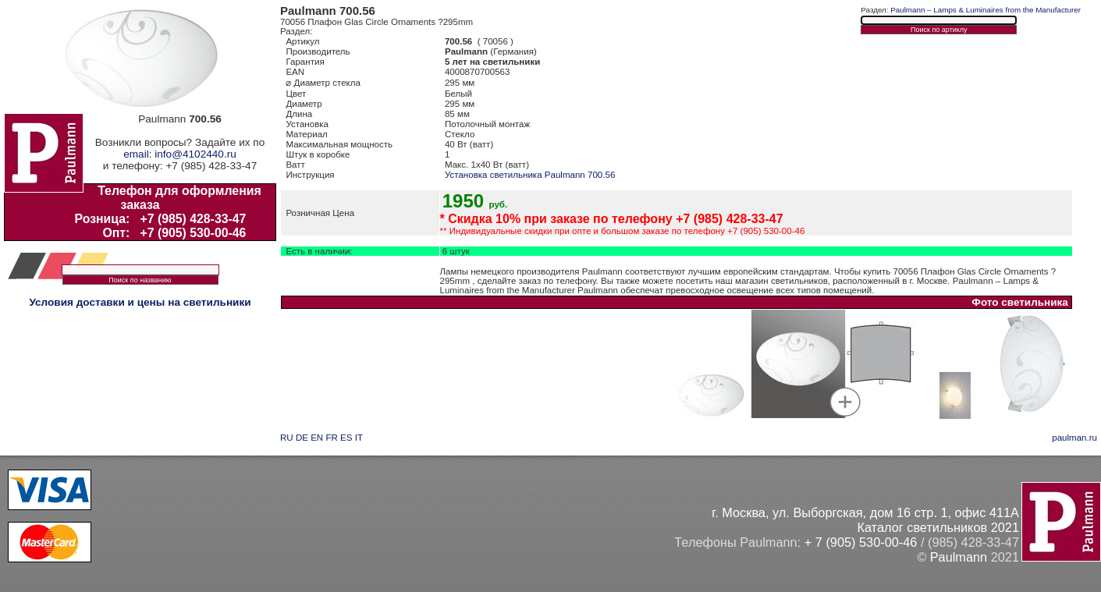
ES (346, 437)
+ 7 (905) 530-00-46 (861, 542)
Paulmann (958, 557)
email (135, 154)
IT (359, 437)
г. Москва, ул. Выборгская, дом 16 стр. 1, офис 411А (865, 512)
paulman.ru (1074, 437)
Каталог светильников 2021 (938, 527)
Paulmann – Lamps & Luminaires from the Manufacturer (985, 9)
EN (317, 437)
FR (331, 437)
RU (286, 437)
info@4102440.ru (195, 154)
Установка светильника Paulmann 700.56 (530, 174)
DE (302, 437)
